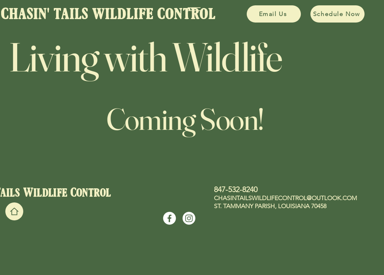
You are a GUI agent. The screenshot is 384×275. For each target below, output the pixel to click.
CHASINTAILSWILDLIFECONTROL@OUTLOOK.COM (285, 198)
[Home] (14, 211)
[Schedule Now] (337, 14)
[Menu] (194, 9)
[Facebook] (169, 218)
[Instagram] (189, 218)
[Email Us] (274, 14)
